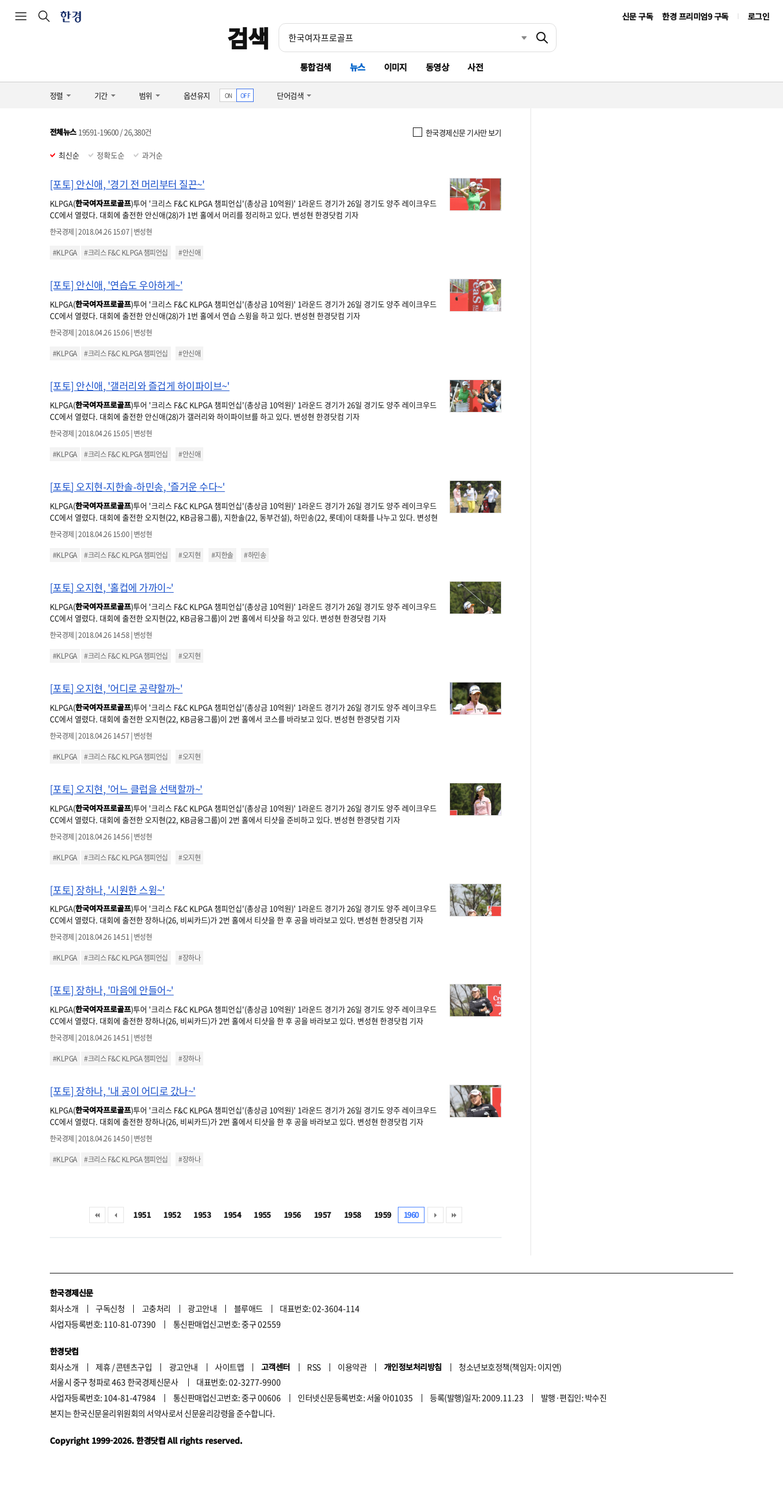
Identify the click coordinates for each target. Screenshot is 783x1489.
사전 (475, 67)
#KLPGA (65, 252)
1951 (142, 1214)
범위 (145, 95)
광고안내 (202, 1308)
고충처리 (156, 1308)
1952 (172, 1214)
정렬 (56, 95)
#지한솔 (222, 555)
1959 (383, 1214)
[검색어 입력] (403, 38)
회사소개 (64, 1308)
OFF (245, 95)
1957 (322, 1214)
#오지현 (189, 555)
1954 (232, 1214)
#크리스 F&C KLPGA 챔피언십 (125, 252)
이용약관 (352, 1367)
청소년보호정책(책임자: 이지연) (510, 1367)
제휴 (103, 1367)
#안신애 (189, 252)
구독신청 (110, 1308)
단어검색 (290, 95)
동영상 (437, 67)
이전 (116, 1215)
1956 (292, 1214)
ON (228, 95)
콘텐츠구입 (134, 1367)
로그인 (758, 16)
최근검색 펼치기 (515, 37)
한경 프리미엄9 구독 (695, 16)
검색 (248, 37)
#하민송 (255, 555)
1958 (352, 1214)
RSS (313, 1367)
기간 (101, 95)
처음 (97, 1215)
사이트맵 (229, 1367)
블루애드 (248, 1308)
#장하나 (189, 957)
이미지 (395, 67)
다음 (435, 1215)
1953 (202, 1214)
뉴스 (357, 67)
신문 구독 (637, 16)
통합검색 (315, 67)
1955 (262, 1214)
